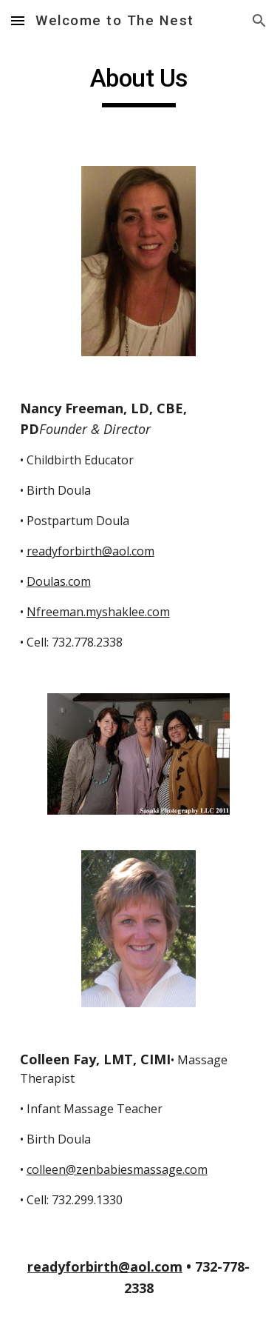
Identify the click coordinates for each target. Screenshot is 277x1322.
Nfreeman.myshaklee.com (98, 612)
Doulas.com (59, 581)
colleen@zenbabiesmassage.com (117, 1169)
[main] (139, 85)
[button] (17, 20)
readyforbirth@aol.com (90, 551)
